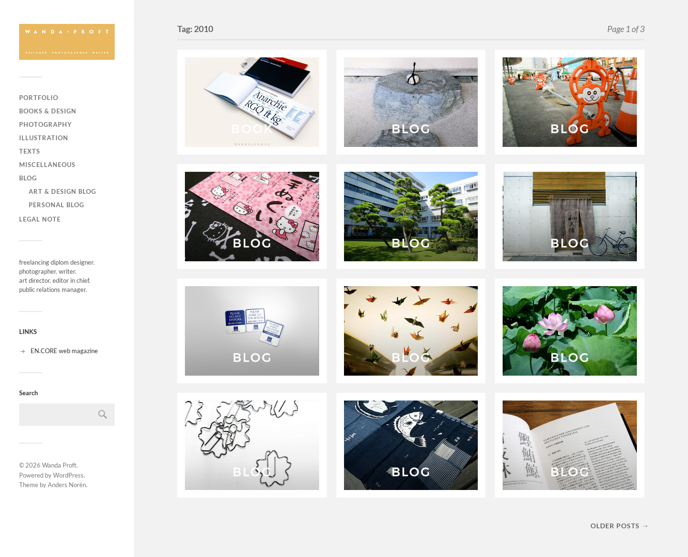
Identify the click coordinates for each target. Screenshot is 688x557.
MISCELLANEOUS (47, 164)
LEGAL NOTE (40, 219)
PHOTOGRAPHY (45, 124)
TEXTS (29, 151)
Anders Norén (67, 485)
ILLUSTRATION (43, 138)
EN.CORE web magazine (64, 351)
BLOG (28, 178)
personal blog (56, 205)
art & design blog (62, 191)
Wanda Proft (59, 465)
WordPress (68, 475)
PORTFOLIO (38, 97)
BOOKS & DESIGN (47, 111)
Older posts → (620, 526)
